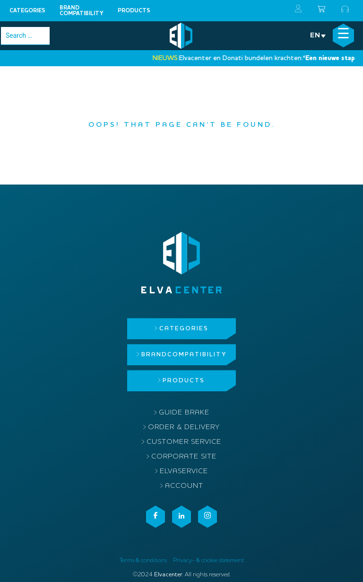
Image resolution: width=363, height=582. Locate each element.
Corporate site (183, 456)
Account (184, 486)
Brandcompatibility (82, 11)
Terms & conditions (143, 560)
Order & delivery (184, 427)
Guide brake (184, 412)
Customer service (184, 442)
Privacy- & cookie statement (208, 560)
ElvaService (184, 471)
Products (134, 11)
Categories (27, 11)
